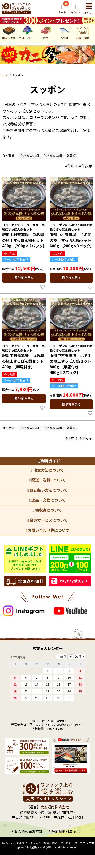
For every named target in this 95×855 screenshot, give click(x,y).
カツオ (64, 32)
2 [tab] (42, 68)
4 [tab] (49, 68)
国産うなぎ (9, 32)
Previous (3, 58)
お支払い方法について (47, 490)
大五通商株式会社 (55, 806)
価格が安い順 (30, 155)
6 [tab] (56, 68)
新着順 (71, 155)
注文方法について (47, 470)
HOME (5, 75)
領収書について (47, 510)
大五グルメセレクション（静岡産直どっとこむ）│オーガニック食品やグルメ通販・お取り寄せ (52, 845)
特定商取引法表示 (65, 831)
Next (91, 58)
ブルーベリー (27, 32)
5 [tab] (53, 68)
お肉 (46, 32)
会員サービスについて (47, 520)
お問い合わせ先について (47, 530)
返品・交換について (47, 500)
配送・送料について (47, 480)
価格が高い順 (53, 155)
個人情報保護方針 (28, 831)
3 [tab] (46, 68)
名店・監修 (83, 32)
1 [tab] (39, 68)
